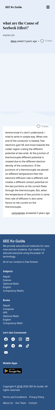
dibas (13, 41)
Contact (33, 403)
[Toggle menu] (48, 7)
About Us (8, 403)
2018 (19, 386)
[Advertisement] (27, 82)
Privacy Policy (36, 397)
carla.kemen (18, 213)
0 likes (46, 41)
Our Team (20, 403)
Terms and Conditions (15, 397)
